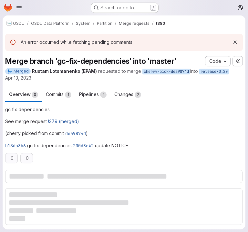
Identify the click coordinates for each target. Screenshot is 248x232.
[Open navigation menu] (19, 8)
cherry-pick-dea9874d (166, 71)
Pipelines (93, 95)
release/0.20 (214, 71)
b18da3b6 (15, 146)
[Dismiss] (235, 42)
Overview (23, 95)
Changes (127, 95)
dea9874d (75, 133)
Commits (58, 95)
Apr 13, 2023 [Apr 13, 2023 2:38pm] (18, 78)
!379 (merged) (63, 121)
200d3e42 (83, 146)
